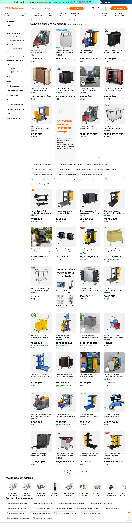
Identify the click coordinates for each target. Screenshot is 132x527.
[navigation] (17, 246)
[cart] (99, 9)
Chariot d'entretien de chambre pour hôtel (70, 503)
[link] (129, 506)
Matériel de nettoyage (76, 20)
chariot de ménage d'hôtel (41, 184)
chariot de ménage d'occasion (42, 169)
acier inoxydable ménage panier (91, 174)
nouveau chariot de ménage (41, 164)
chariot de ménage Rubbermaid (18, 518)
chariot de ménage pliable (41, 179)
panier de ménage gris (83, 169)
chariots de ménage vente (62, 508)
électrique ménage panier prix (96, 164)
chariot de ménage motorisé (17, 503)
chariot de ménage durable (66, 174)
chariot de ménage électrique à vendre (69, 164)
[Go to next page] (91, 472)
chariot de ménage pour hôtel (90, 179)
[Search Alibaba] (47, 8)
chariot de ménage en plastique (65, 179)
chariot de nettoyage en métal (105, 169)
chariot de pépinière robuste (40, 513)
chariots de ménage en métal (41, 503)
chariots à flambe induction (42, 518)
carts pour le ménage (111, 508)
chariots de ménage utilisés (17, 508)
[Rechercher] (76, 8)
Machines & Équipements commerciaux (52, 20)
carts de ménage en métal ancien (100, 503)
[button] (67, 8)
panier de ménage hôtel (113, 179)
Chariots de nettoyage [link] (95, 20)
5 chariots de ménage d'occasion (87, 508)
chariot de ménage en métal (90, 513)
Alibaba (32, 20)
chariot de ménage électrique (42, 174)
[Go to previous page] (65, 472)
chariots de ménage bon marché (65, 513)
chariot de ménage (64, 169)
